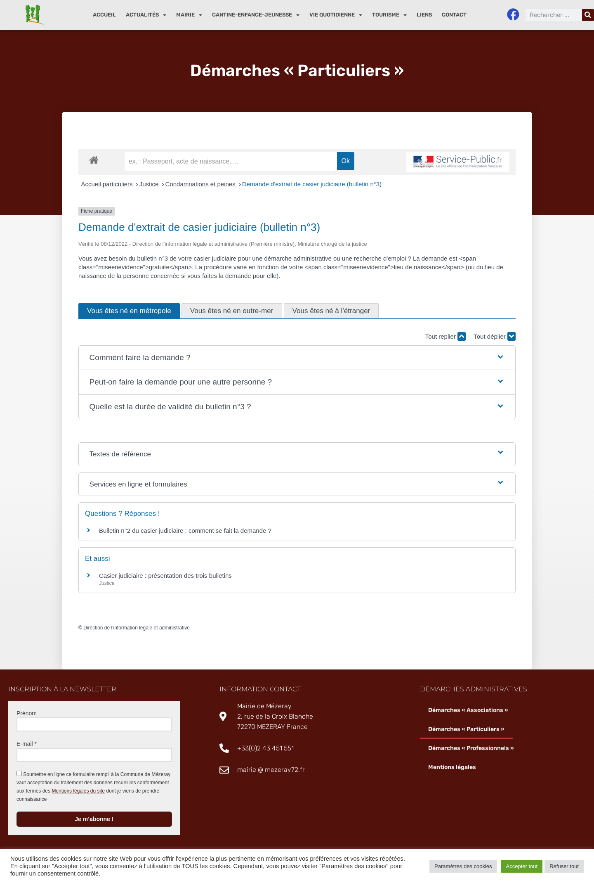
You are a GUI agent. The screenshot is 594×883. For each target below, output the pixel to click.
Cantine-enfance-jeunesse (255, 15)
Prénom (26, 713)
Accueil (104, 15)
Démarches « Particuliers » (466, 729)
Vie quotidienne (335, 15)
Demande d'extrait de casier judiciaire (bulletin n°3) (312, 184)
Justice (149, 184)
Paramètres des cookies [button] (463, 866)
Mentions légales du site (78, 791)
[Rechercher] (588, 15)
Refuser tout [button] (564, 866)
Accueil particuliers (107, 184)
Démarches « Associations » (468, 710)
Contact (454, 15)
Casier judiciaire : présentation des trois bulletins (165, 575)
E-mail (26, 744)
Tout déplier (495, 336)
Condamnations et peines (201, 184)
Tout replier (445, 336)
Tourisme (389, 15)
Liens (424, 15)
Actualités (146, 15)
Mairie (189, 15)
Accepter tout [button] (522, 866)
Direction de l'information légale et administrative (136, 628)
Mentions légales (452, 767)
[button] (297, 358)
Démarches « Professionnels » (471, 748)
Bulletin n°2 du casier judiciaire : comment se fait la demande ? (185, 530)
